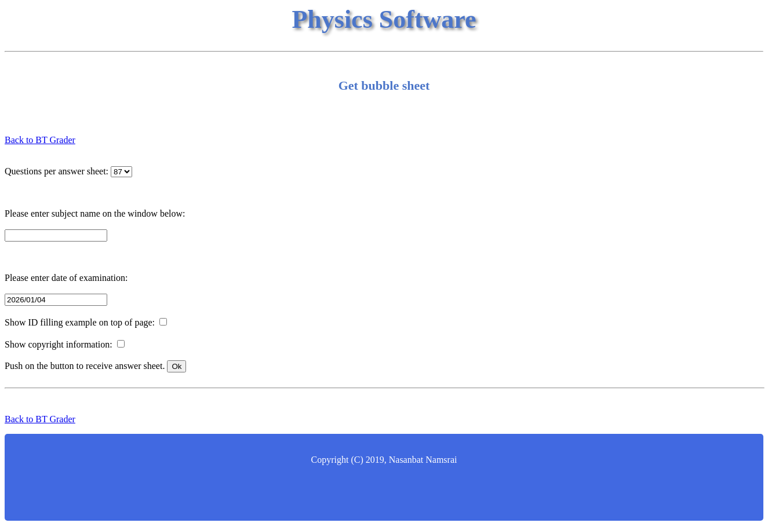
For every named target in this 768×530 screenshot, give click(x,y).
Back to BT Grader (40, 140)
